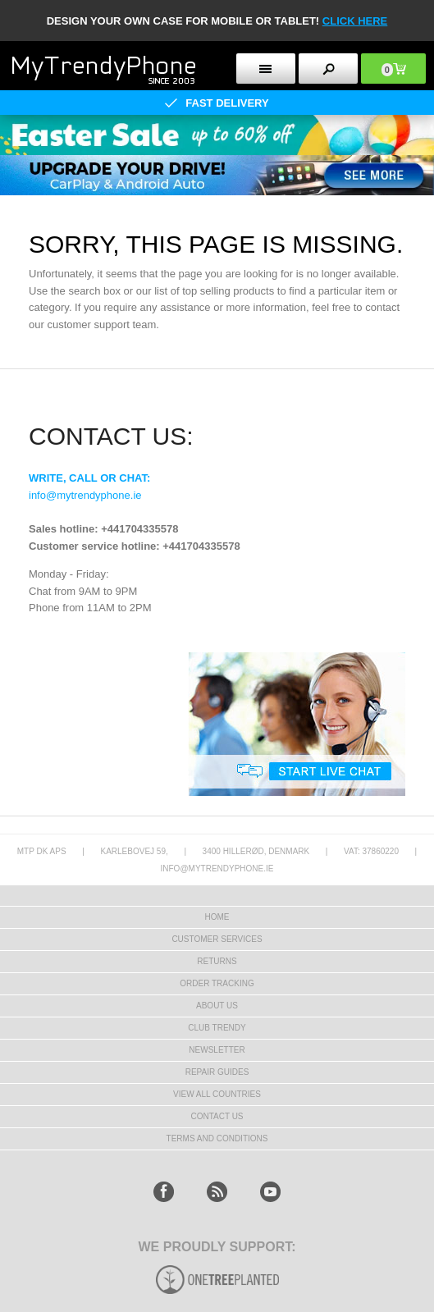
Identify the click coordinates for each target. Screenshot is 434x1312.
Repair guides (217, 1072)
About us (217, 1005)
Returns (216, 961)
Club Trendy (216, 1027)
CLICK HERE (354, 21)
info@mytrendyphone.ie (85, 495)
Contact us (216, 1116)
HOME (217, 916)
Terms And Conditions (217, 1138)
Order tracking (217, 983)
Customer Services (216, 939)
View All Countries (217, 1094)
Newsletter (216, 1049)
